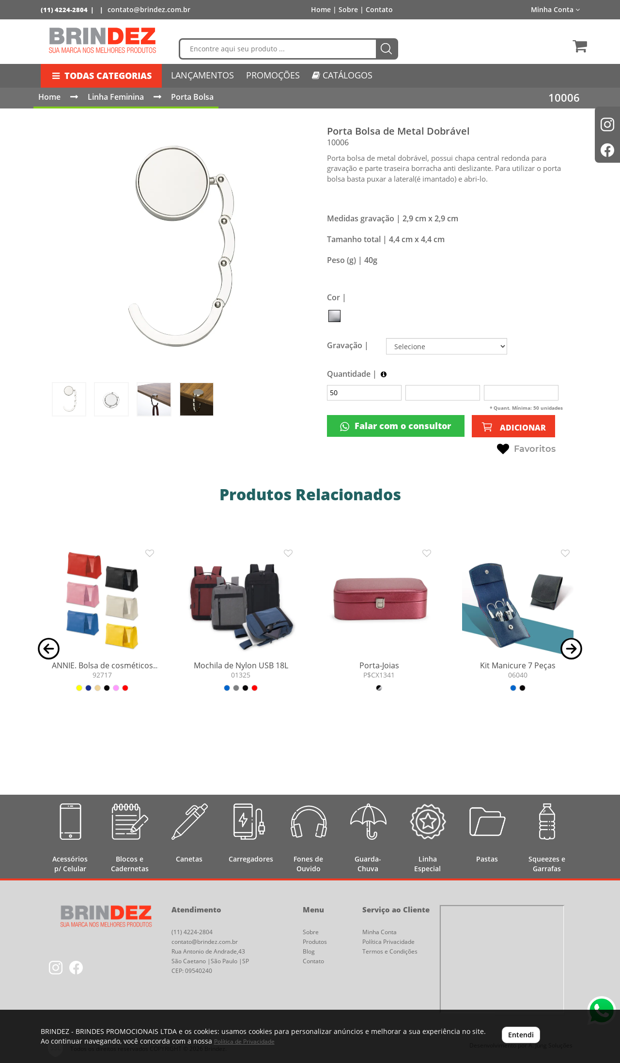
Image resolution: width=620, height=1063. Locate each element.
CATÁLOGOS (342, 75)
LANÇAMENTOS (202, 75)
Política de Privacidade (244, 1041)
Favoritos (526, 449)
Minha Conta (555, 9)
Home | (324, 9)
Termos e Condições (390, 951)
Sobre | (351, 9)
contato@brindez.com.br (149, 9)
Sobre (311, 932)
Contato (379, 9)
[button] (49, 648)
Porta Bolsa (192, 97)
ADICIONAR (513, 427)
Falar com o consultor (395, 426)
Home (49, 97)
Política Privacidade (388, 942)
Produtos (315, 942)
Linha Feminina (116, 97)
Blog (309, 951)
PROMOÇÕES (273, 75)
